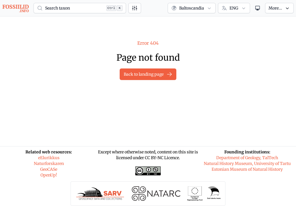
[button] (80, 8)
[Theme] (257, 8)
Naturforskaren (49, 163)
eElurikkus (49, 157)
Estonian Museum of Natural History (247, 169)
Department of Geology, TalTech (247, 157)
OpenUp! (48, 175)
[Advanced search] (134, 8)
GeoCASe (48, 169)
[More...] (279, 8)
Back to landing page (148, 74)
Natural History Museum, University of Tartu (247, 163)
